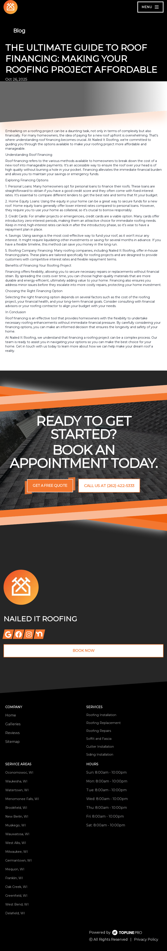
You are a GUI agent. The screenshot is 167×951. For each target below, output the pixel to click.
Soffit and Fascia (98, 739)
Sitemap (12, 742)
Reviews (12, 733)
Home (10, 715)
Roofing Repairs (98, 731)
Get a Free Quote (49, 486)
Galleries (12, 724)
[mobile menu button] (150, 7)
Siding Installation (99, 754)
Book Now (84, 651)
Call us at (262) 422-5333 (109, 485)
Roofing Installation (101, 715)
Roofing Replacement (103, 723)
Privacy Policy (146, 939)
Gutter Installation (100, 747)
